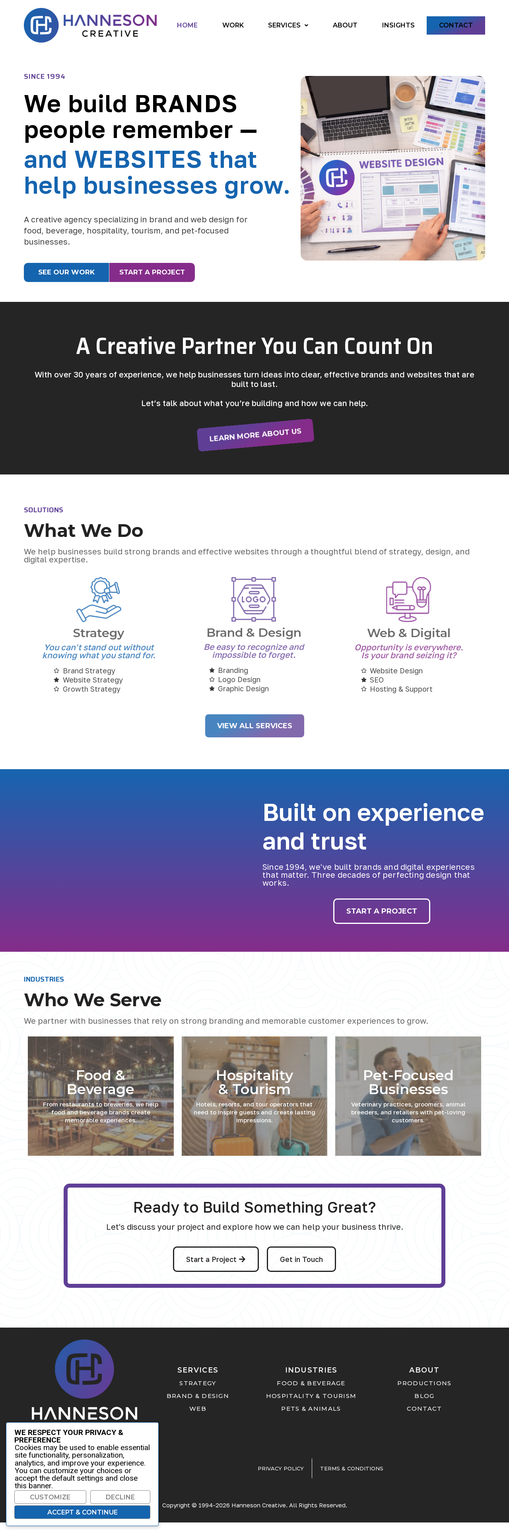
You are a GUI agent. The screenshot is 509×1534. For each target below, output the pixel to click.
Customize (50, 1497)
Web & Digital (409, 644)
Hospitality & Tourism (254, 1093)
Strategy (98, 644)
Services (288, 25)
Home (187, 25)
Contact (456, 25)
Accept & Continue (82, 1512)
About (345, 25)
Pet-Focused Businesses (408, 1093)
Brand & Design (253, 643)
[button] (288, 25)
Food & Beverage (100, 1093)
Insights (398, 25)
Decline (120, 1497)
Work (233, 25)
